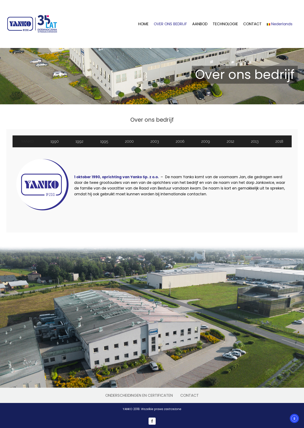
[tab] (27, 141)
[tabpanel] (152, 185)
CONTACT (189, 395)
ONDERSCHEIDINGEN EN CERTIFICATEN (139, 395)
